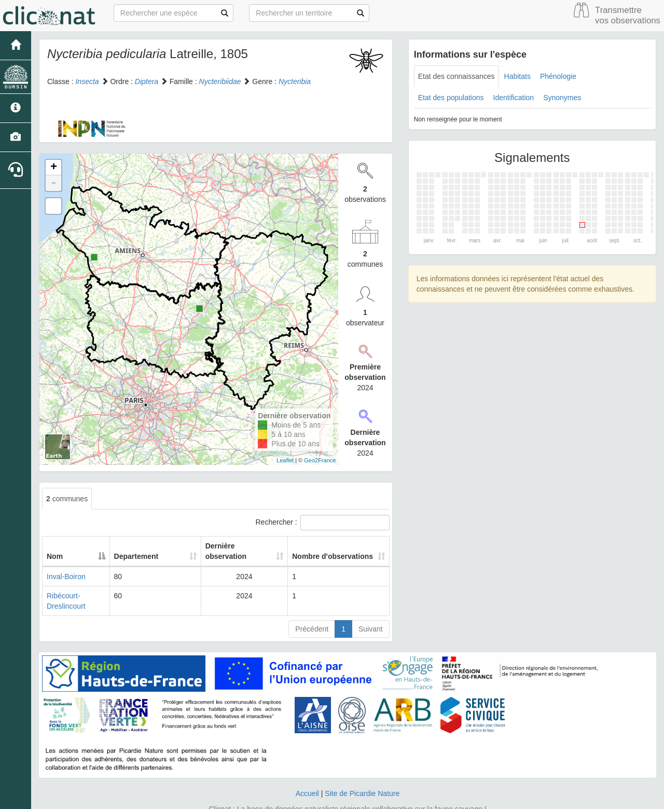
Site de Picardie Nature (362, 773)
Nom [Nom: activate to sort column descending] (55, 546)
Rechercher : (323, 522)
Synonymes (562, 97)
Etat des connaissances (456, 76)
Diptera (146, 81)
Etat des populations (451, 97)
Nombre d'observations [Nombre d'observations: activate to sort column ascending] (330, 546)
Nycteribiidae (220, 81)
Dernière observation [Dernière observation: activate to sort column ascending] (232, 546)
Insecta (87, 81)
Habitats (517, 76)
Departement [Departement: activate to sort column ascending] (151, 546)
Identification (513, 97)
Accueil (307, 773)
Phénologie (558, 76)
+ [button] (53, 167)
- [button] (53, 183)
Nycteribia (295, 81)
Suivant (370, 608)
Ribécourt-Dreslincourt (83, 585)
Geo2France (320, 460)
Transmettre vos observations (627, 15)
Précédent (311, 608)
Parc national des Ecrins (434, 798)
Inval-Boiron (66, 566)
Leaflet (285, 460)
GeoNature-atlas (309, 798)
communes (67, 499)
